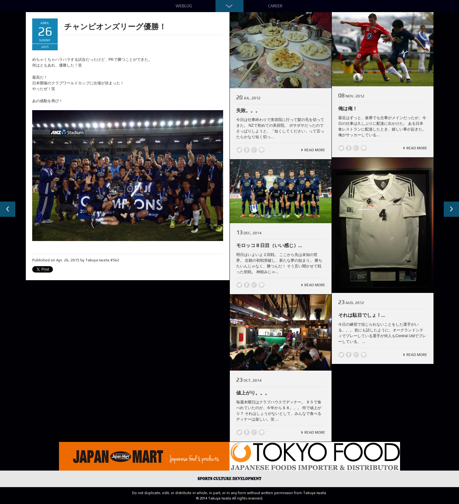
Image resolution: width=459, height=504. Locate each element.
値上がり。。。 (253, 392)
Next (451, 209)
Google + (254, 150)
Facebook (247, 150)
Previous (7, 209)
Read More (314, 150)
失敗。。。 (248, 110)
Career (275, 6)
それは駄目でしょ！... (361, 315)
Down (229, 6)
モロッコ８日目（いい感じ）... (269, 245)
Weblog (184, 6)
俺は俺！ (347, 108)
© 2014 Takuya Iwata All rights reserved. (229, 498)
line (262, 150)
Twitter (239, 150)
